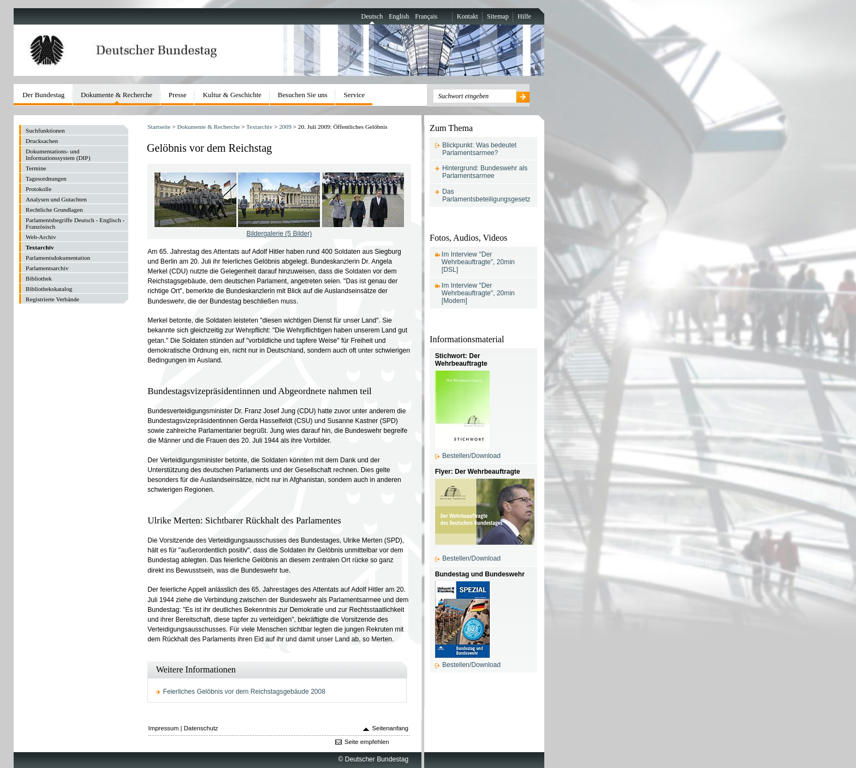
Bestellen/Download (471, 456)
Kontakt (467, 16)
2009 (285, 126)
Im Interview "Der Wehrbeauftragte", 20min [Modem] (478, 293)
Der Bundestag (43, 95)
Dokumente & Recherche (208, 126)
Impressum (163, 728)
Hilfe (524, 16)
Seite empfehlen (366, 742)
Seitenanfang (390, 728)
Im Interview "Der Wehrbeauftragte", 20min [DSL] (478, 262)
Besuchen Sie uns (303, 95)
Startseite (158, 126)
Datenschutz (201, 728)
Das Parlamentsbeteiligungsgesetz (486, 195)
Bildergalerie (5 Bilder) (279, 233)
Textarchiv (259, 126)
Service (354, 95)
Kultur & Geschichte (232, 95)
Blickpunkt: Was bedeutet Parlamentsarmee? (479, 149)
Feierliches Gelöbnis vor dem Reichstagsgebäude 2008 (244, 691)
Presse (178, 95)
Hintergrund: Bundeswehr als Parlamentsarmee (484, 172)
